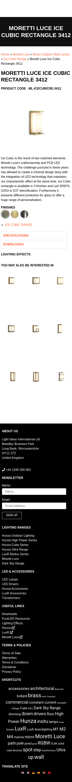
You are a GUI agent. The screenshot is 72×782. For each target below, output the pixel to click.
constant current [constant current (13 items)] (42, 702)
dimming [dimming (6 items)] (15, 714)
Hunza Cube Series (15, 544)
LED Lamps (10, 579)
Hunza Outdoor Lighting (18, 535)
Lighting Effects (12, 623)
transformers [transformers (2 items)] (49, 750)
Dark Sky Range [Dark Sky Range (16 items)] (47, 708)
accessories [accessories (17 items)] (18, 688)
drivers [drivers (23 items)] (40, 713)
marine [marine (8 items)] (19, 737)
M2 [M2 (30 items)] (63, 729)
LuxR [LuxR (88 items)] (20, 729)
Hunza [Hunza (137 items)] (28, 721)
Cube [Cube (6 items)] (23, 708)
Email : (6, 500)
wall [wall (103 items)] (39, 757)
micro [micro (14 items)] (29, 737)
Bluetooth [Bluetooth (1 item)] (59, 689)
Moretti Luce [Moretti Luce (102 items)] (50, 736)
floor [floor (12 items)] (50, 714)
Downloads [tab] (13, 244)
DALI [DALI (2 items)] (30, 708)
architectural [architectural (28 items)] (42, 688)
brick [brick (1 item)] (44, 696)
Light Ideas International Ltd (21, 439)
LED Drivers (10, 584)
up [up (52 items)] (31, 757)
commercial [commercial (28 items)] (17, 702)
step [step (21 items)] (37, 749)
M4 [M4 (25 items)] (10, 736)
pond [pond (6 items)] (28, 743)
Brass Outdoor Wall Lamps (51, 54)
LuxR (7, 632)
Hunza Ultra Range (15, 549)
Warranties (9, 657)
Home (5, 54)
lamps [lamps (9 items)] (53, 722)
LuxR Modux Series (15, 554)
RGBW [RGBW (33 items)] (44, 743)
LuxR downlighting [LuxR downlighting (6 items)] (39, 729)
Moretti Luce (20, 54)
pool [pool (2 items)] (34, 743)
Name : (7, 485)
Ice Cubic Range (14, 59)
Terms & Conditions (15, 662)
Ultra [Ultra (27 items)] (60, 749)
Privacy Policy (11, 671)
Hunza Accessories (15, 588)
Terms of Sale (11, 653)
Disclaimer (9, 667)
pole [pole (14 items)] (20, 743)
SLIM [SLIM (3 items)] (54, 743)
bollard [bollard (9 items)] (22, 696)
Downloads (9, 614)
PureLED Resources (16, 618)
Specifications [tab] (16, 235)
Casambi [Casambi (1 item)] (51, 696)
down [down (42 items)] (27, 713)
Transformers (11, 598)
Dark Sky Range (13, 563)
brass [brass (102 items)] (34, 695)
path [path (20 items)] (12, 743)
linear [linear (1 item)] (61, 722)
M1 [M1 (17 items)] (56, 729)
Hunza (8, 627)
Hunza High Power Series (19, 540)
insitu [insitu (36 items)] (42, 721)
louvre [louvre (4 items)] (10, 729)
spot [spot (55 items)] (27, 749)
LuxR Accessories (14, 593)
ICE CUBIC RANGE (18, 224)
